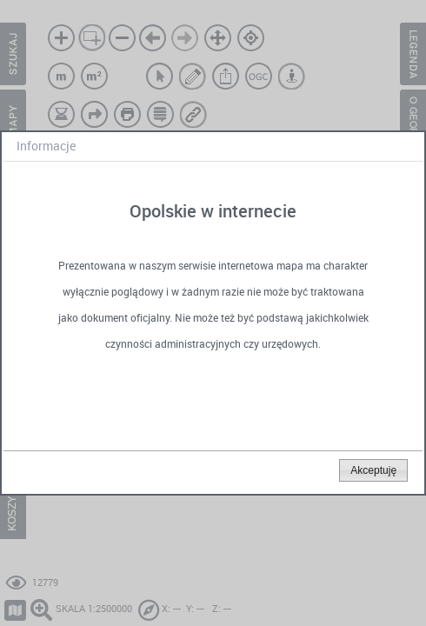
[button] (373, 470)
